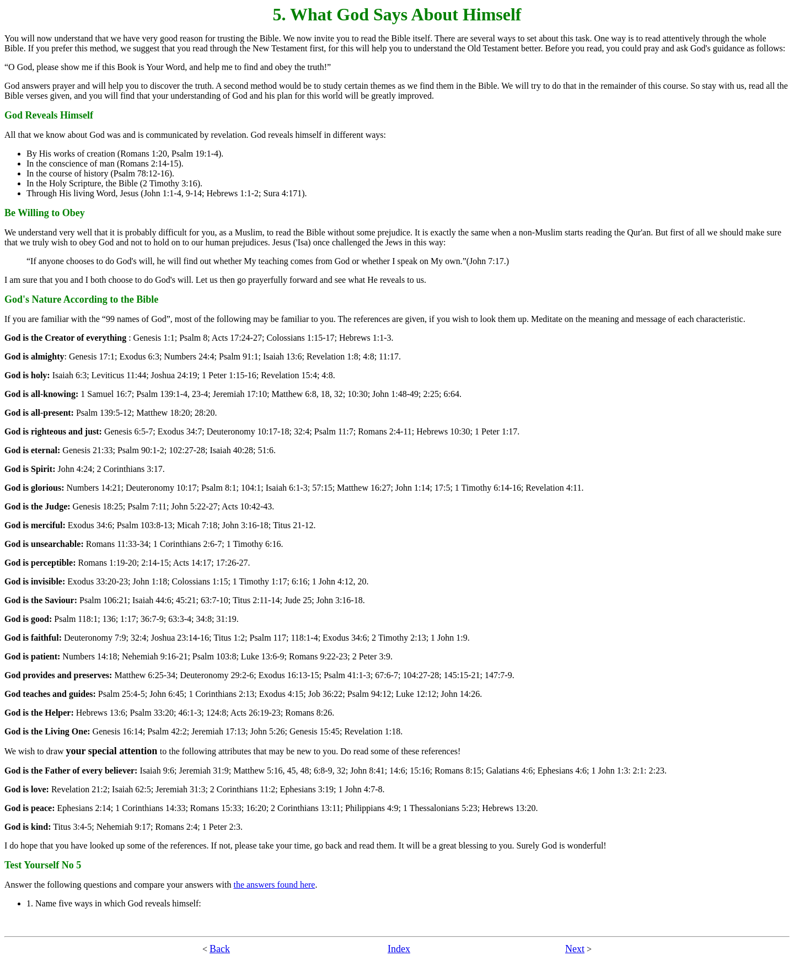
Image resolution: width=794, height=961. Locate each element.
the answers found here (274, 884)
